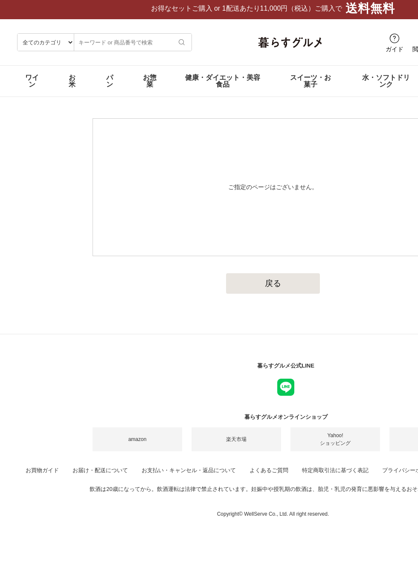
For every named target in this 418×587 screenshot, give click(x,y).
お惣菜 (150, 88)
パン (109, 88)
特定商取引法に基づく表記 (335, 477)
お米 (72, 88)
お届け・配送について (100, 477)
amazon (137, 446)
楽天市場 (236, 446)
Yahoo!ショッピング (335, 446)
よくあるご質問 (269, 477)
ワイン (32, 88)
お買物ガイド (42, 477)
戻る (273, 290)
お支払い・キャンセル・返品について (189, 477)
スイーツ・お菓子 (310, 88)
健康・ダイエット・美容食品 (222, 88)
